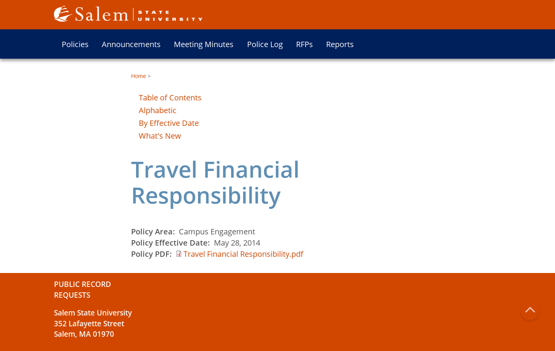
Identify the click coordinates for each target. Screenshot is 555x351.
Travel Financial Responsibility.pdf (243, 254)
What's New (160, 136)
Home (138, 76)
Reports (340, 44)
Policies (75, 44)
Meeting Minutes (204, 44)
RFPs (304, 44)
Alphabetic (158, 110)
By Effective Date (169, 123)
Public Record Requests (82, 289)
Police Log (265, 44)
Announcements (131, 44)
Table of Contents (170, 97)
